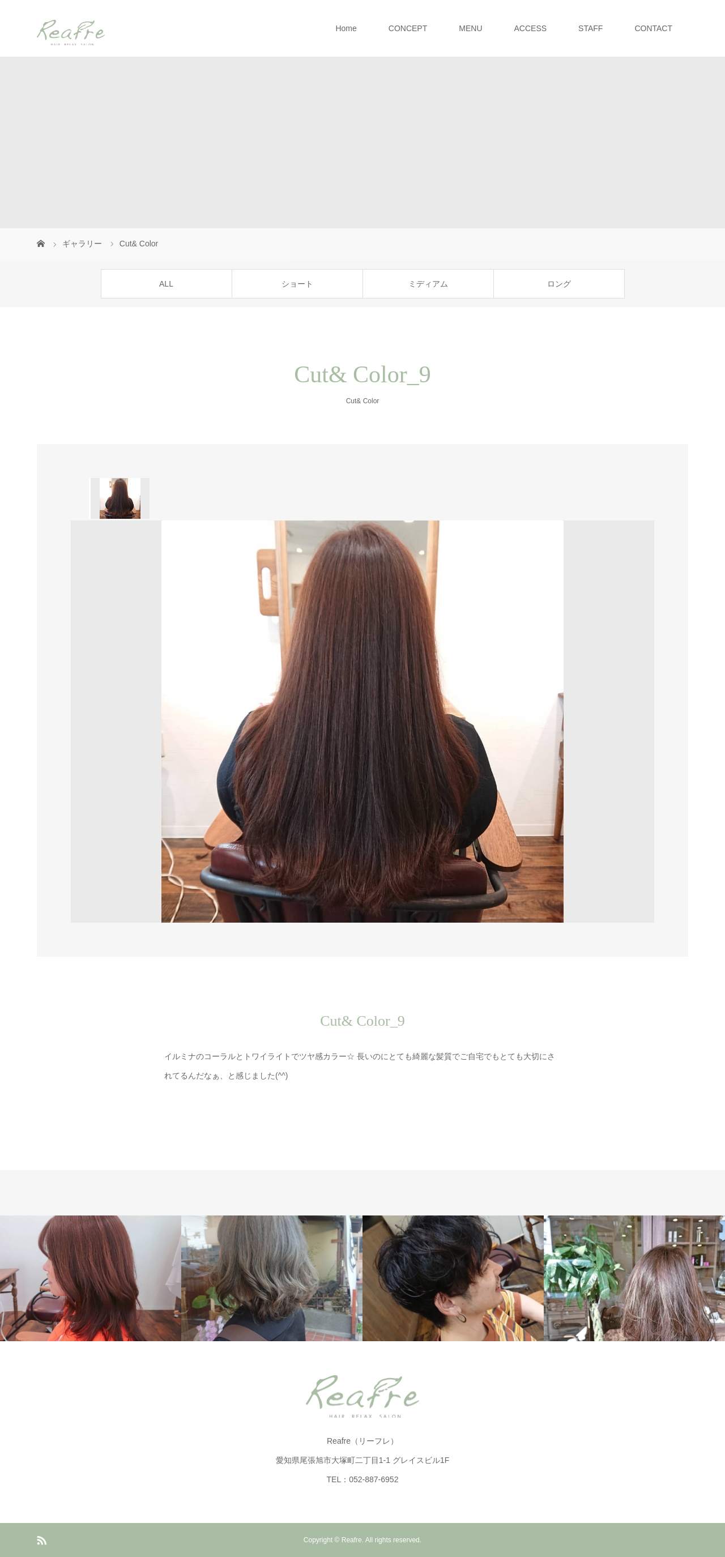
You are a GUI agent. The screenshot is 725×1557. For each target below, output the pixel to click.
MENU (470, 28)
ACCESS (530, 28)
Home (345, 28)
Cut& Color (362, 401)
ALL (166, 283)
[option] (119, 498)
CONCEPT (408, 28)
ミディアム (428, 283)
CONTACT (653, 28)
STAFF (590, 28)
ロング (559, 283)
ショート (297, 283)
